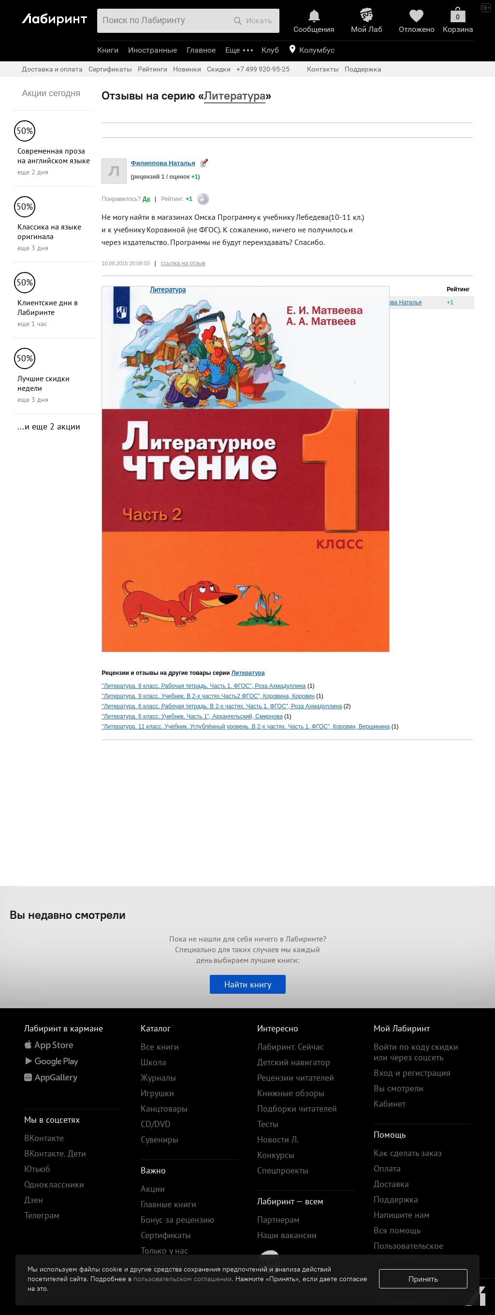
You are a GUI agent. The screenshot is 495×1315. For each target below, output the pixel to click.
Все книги (160, 1046)
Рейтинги (152, 69)
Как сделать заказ (408, 1152)
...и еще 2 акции (48, 426)
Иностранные (152, 50)
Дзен (33, 1199)
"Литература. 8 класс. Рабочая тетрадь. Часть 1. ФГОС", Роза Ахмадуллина (204, 686)
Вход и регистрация (412, 1072)
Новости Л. (278, 1139)
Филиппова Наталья (163, 163)
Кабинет (390, 1103)
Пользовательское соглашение (408, 1251)
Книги (107, 50)
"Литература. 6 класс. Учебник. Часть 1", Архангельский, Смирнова (192, 716)
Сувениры (159, 1139)
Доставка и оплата (52, 69)
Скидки (219, 69)
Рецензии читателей (295, 1077)
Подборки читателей (297, 1108)
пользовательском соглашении (182, 1278)
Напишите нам (402, 1214)
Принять (423, 1279)
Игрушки (157, 1093)
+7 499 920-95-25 (263, 69)
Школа (153, 1062)
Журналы (158, 1077)
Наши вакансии (287, 1235)
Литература (168, 289)
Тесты (267, 1123)
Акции (153, 1188)
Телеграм (41, 1215)
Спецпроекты (282, 1170)
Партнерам (278, 1219)
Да (146, 199)
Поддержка (363, 69)
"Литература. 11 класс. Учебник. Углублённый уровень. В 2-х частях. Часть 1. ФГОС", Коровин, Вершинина (246, 726)
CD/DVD (156, 1123)
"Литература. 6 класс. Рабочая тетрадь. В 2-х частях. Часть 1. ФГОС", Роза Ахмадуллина (222, 706)
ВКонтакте (44, 1137)
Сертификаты (110, 69)
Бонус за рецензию (177, 1219)
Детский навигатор (293, 1062)
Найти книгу (247, 984)
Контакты (323, 69)
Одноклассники (54, 1184)
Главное (201, 50)
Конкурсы (275, 1154)
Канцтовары (164, 1108)
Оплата (387, 1168)
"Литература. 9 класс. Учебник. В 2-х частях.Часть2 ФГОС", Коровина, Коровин (208, 696)
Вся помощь (397, 1230)
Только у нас (164, 1250)
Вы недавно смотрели (68, 914)
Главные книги (168, 1204)
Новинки (187, 69)
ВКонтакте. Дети (55, 1153)
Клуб (270, 50)
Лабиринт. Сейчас (290, 1046)
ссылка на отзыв (183, 263)
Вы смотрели (398, 1088)
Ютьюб (37, 1168)
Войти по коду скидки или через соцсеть (416, 1052)
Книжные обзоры (290, 1093)
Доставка (391, 1183)
